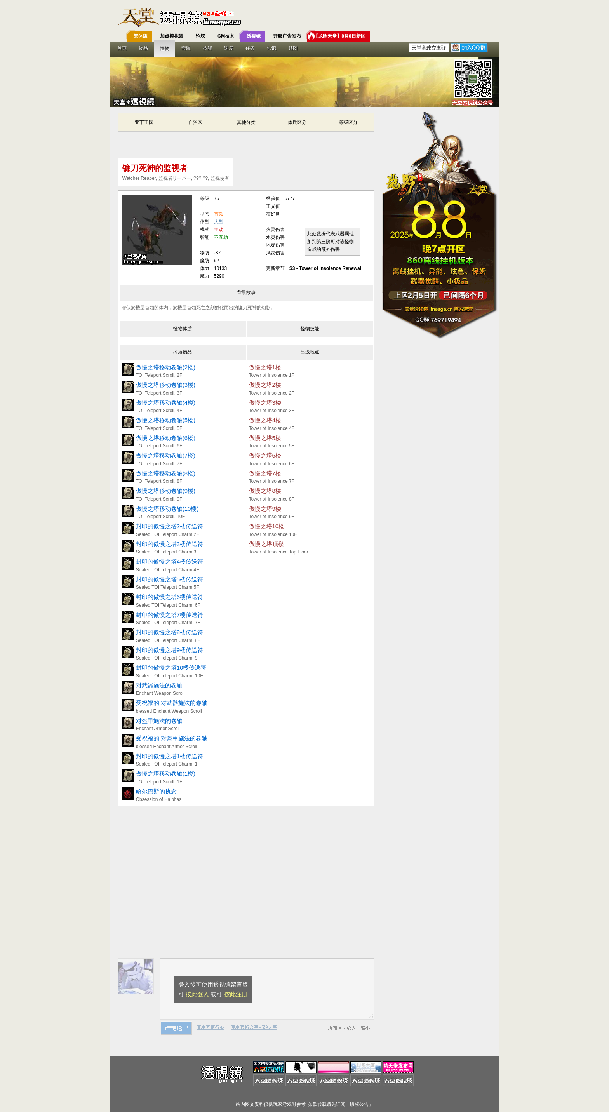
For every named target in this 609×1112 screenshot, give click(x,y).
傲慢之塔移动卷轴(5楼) (165, 420)
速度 (228, 48)
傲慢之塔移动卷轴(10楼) (167, 508)
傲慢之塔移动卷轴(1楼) (165, 773)
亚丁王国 (144, 122)
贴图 (293, 48)
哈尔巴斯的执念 (156, 791)
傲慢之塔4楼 (265, 420)
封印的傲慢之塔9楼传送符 (169, 650)
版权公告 (359, 1104)
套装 (186, 48)
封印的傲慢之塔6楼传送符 (169, 596)
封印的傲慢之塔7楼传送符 (169, 614)
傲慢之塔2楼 (265, 384)
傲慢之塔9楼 (265, 508)
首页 (122, 48)
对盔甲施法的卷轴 (159, 720)
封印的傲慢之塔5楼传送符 (169, 579)
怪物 (164, 48)
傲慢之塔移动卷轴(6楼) (165, 438)
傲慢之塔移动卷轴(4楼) (165, 402)
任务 (250, 48)
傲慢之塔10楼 (267, 526)
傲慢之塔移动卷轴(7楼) (165, 455)
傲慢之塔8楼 (265, 490)
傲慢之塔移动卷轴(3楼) (165, 384)
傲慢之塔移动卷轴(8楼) (165, 473)
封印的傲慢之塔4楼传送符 (169, 561)
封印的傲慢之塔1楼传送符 (169, 756)
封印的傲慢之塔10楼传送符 (171, 667)
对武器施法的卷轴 (159, 685)
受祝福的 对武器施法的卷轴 (171, 703)
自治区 (195, 122)
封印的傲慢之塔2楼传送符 (169, 526)
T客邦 (302, 17)
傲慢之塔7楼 (265, 473)
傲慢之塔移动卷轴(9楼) (165, 490)
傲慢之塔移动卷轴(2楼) (165, 367)
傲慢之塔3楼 (265, 402)
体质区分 (297, 122)
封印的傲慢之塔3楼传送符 (169, 544)
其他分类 (246, 122)
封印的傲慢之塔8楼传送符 (169, 632)
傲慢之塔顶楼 (266, 544)
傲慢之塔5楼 (265, 438)
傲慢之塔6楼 (265, 455)
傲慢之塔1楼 (265, 367)
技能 (207, 48)
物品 (143, 48)
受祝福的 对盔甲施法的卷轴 (171, 738)
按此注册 (235, 994)
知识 (271, 48)
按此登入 (197, 994)
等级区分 (348, 122)
